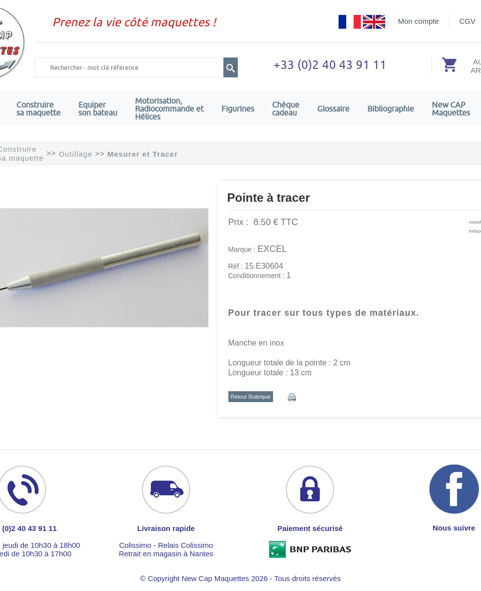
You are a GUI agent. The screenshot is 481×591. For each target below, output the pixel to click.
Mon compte (418, 21)
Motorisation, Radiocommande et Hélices (169, 108)
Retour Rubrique (251, 397)
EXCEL (272, 249)
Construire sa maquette (38, 108)
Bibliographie (390, 108)
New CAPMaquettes (451, 108)
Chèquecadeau (285, 108)
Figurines (237, 108)
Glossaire (333, 108)
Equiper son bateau (97, 108)
